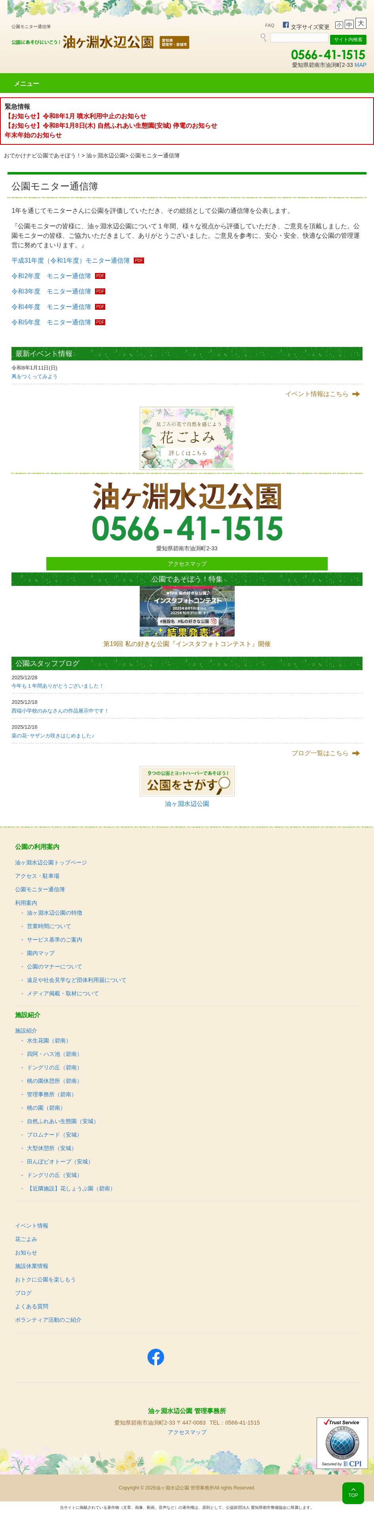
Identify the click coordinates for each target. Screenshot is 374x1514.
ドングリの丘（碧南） (54, 1067)
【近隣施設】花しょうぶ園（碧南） (71, 1188)
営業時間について (49, 926)
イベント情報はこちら (317, 393)
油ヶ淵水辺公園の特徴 (54, 913)
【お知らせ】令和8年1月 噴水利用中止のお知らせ (75, 116)
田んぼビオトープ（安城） (60, 1161)
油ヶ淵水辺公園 (105, 155)
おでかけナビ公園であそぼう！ (43, 155)
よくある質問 (31, 1306)
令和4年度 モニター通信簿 (51, 306)
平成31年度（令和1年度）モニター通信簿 (70, 260)
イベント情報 (31, 1225)
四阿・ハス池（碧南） (54, 1054)
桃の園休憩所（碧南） (54, 1081)
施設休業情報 (31, 1266)
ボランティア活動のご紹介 (48, 1320)
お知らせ (26, 1252)
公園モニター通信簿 (40, 889)
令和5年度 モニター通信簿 (51, 322)
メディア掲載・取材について (63, 993)
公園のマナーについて (54, 966)
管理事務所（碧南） (52, 1094)
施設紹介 (26, 1030)
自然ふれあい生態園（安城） (63, 1121)
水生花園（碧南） (49, 1040)
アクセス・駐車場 (37, 876)
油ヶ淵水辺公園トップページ (51, 862)
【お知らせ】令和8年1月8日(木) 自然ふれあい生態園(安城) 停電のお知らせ (111, 125)
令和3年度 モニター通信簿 (51, 291)
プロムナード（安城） (54, 1134)
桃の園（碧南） (46, 1108)
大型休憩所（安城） (52, 1148)
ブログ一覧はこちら (320, 753)
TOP (353, 1495)
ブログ (23, 1293)
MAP (360, 65)
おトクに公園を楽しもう (45, 1279)
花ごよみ (26, 1239)
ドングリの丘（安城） (54, 1175)
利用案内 (26, 903)
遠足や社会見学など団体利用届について (77, 980)
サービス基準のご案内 (54, 939)
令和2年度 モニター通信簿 (51, 276)
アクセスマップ (187, 564)
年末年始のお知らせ (33, 135)
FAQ (269, 25)
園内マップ (41, 953)
